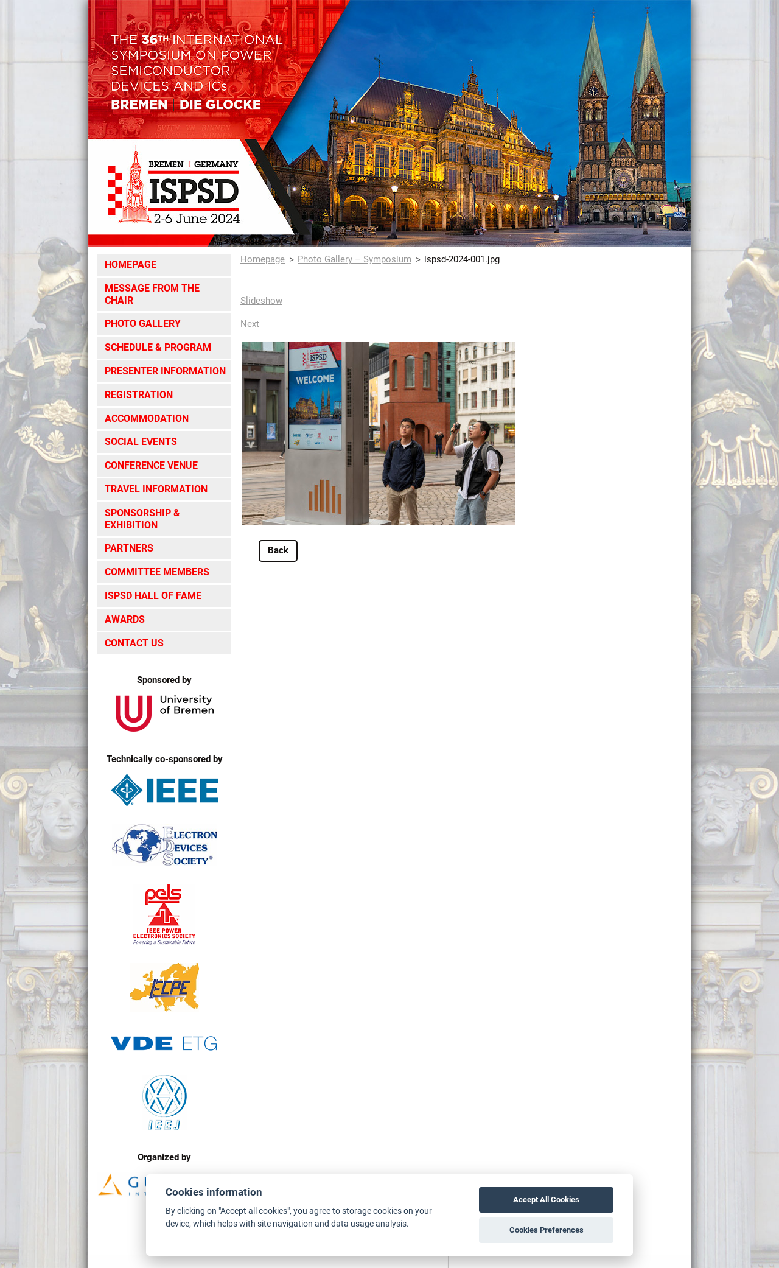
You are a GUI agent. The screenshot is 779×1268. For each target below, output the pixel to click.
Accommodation (147, 418)
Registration (139, 395)
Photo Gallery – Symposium (354, 259)
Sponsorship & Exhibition (142, 519)
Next (249, 323)
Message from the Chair (152, 294)
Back (278, 550)
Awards (125, 619)
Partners (129, 548)
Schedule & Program (158, 347)
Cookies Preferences (546, 1230)
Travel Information (156, 489)
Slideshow (261, 300)
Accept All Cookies (546, 1199)
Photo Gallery (143, 323)
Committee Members (157, 572)
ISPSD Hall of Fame (153, 595)
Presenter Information (165, 371)
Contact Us (134, 643)
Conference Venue (151, 465)
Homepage (130, 264)
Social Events (141, 441)
